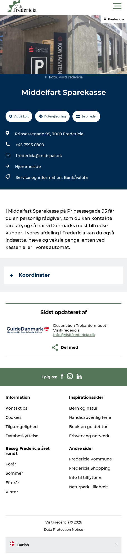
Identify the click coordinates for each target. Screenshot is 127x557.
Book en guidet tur (88, 426)
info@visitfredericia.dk (74, 334)
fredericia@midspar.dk (39, 155)
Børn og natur (83, 408)
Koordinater (30, 275)
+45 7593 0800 (30, 144)
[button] (88, 6)
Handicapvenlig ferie (90, 417)
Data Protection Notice (63, 529)
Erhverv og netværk (89, 435)
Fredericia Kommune (90, 459)
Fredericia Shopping (90, 468)
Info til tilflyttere (85, 477)
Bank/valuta (76, 177)
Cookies (13, 417)
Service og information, (40, 177)
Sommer (14, 473)
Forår (11, 464)
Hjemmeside (28, 166)
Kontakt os (16, 408)
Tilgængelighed (22, 426)
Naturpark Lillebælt (88, 486)
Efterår (12, 482)
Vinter (12, 491)
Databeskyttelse (22, 435)
